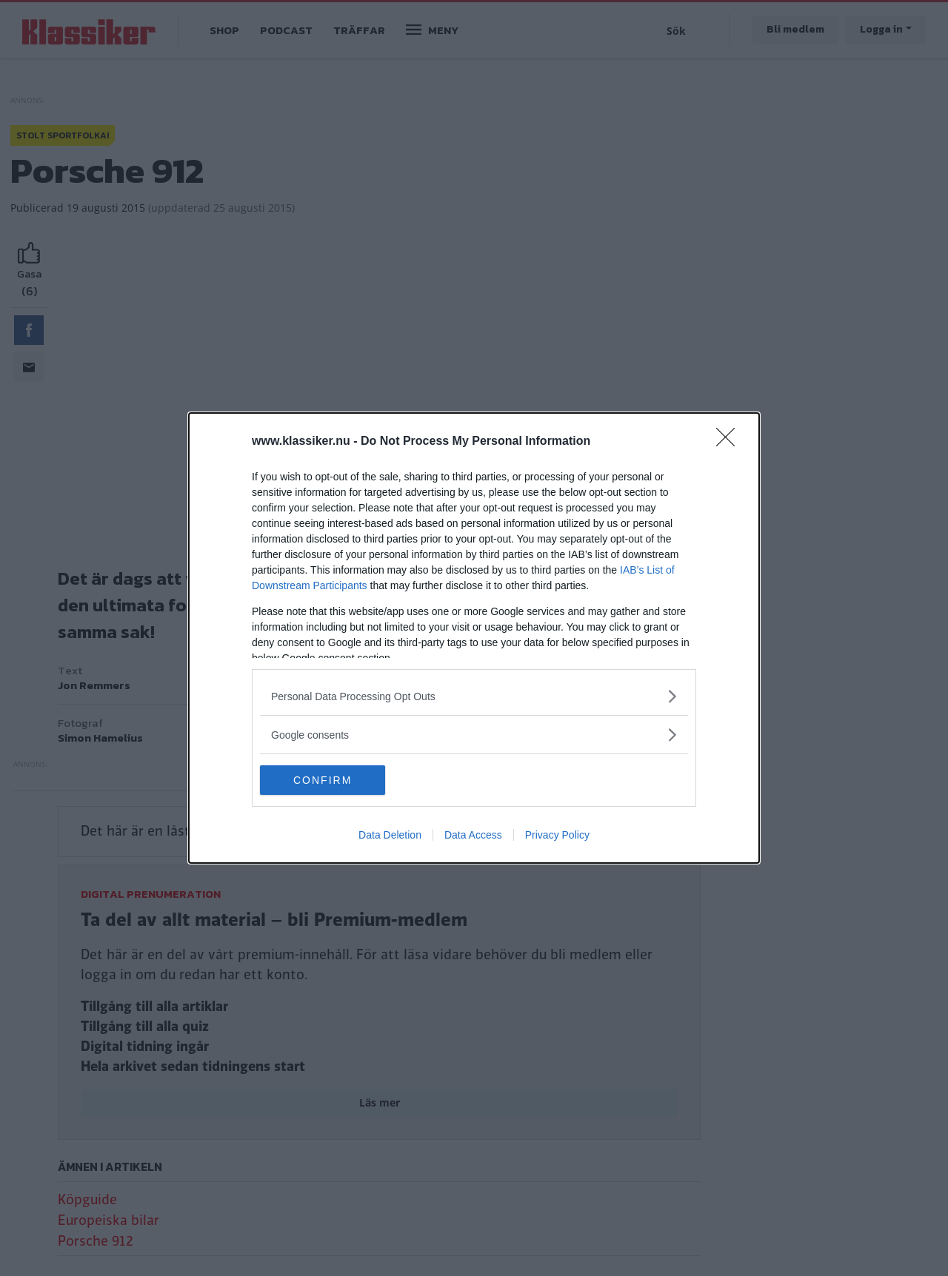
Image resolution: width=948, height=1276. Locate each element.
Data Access (473, 835)
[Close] (730, 442)
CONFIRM (330, 780)
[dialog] (474, 638)
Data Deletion (389, 835)
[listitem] (474, 696)
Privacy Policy (557, 835)
